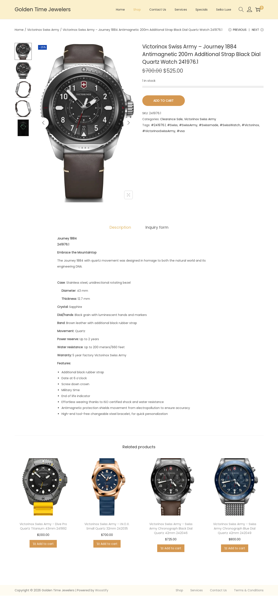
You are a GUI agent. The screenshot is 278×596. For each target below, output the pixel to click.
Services (196, 591)
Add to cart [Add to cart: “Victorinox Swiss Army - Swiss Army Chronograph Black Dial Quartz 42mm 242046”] (170, 549)
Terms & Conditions (249, 591)
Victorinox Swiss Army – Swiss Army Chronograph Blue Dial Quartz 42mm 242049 (234, 528)
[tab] (120, 228)
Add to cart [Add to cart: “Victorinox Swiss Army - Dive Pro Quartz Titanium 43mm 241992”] (43, 544)
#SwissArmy (188, 125)
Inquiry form (156, 227)
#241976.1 (158, 125)
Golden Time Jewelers (43, 9)
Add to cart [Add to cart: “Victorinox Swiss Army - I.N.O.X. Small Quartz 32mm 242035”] (107, 544)
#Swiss (172, 125)
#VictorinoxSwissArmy (158, 131)
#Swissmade (208, 125)
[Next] (128, 123)
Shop (179, 591)
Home (19, 30)
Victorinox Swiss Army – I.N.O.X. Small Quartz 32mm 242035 (107, 526)
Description (120, 227)
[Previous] (43, 123)
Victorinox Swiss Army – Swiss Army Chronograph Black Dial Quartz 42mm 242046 (170, 528)
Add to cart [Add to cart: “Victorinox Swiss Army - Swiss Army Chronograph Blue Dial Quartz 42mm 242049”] (234, 549)
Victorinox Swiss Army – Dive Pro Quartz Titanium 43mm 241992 (43, 526)
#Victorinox (250, 125)
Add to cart (163, 101)
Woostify (101, 591)
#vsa (181, 131)
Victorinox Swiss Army (43, 30)
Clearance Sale (171, 119)
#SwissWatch (230, 125)
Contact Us (218, 591)
